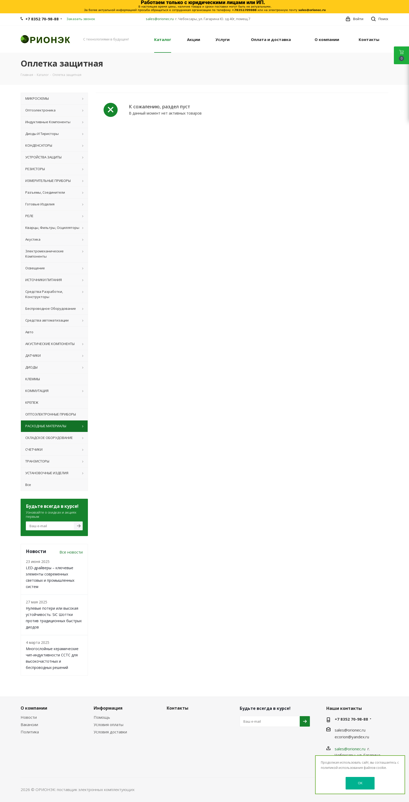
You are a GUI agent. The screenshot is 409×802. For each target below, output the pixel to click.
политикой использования (342, 767)
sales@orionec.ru (160, 18)
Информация (108, 708)
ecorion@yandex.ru (352, 736)
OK (360, 783)
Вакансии (29, 724)
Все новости (71, 552)
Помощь (102, 717)
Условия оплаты (108, 724)
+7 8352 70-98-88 (42, 18)
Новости (29, 717)
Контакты (177, 708)
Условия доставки (110, 731)
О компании (34, 708)
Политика (30, 731)
